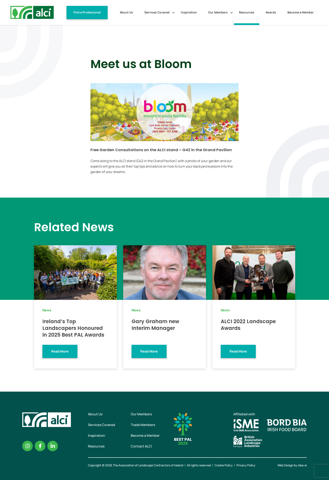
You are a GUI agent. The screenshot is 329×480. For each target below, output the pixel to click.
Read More (60, 351)
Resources (246, 12)
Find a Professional (87, 12)
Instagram (27, 446)
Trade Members (143, 424)
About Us (126, 12)
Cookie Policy (224, 465)
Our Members (218, 12)
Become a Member (300, 12)
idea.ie (302, 465)
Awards (271, 12)
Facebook (40, 446)
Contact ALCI (141, 446)
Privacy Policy (245, 465)
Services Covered (157, 12)
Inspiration (189, 12)
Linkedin (52, 446)
